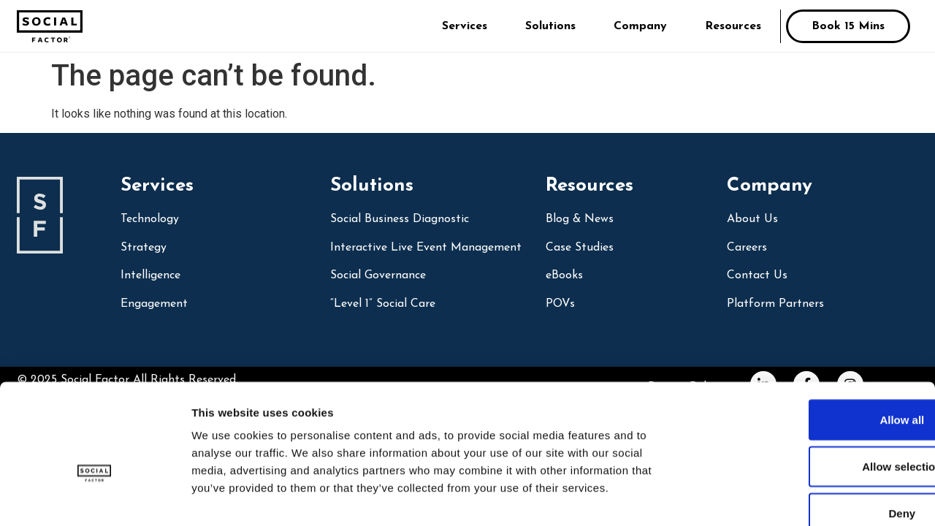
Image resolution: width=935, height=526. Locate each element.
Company (640, 26)
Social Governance (378, 275)
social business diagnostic (399, 219)
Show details (767, 497)
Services (464, 26)
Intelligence (150, 275)
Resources (733, 26)
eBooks (564, 275)
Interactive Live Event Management (426, 248)
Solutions (550, 26)
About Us (752, 219)
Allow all (813, 336)
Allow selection (812, 383)
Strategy (144, 248)
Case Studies (580, 248)
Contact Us (757, 275)
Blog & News (580, 219)
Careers (747, 248)
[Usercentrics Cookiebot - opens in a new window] (95, 497)
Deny (813, 430)
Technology (150, 219)
